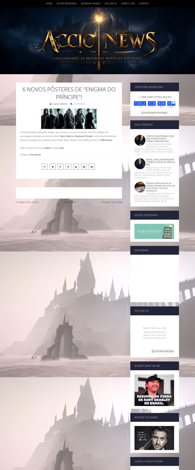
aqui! (62, 148)
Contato (144, 3)
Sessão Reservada (67, 3)
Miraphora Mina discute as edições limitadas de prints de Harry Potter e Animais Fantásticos (160, 187)
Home (49, 3)
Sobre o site (128, 3)
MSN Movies (106, 140)
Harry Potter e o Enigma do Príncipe (76, 136)
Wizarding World (90, 3)
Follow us (111, 3)
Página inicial (70, 202)
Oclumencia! (35, 155)
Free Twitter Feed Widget (163, 351)
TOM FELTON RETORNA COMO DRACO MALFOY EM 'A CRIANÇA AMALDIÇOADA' (160, 139)
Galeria (47, 148)
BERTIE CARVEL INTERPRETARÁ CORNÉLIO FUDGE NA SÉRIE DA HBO (160, 162)
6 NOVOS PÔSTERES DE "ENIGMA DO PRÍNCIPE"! (69, 93)
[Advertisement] (69, 225)
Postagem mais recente (27, 202)
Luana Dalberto (60, 104)
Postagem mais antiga (111, 202)
